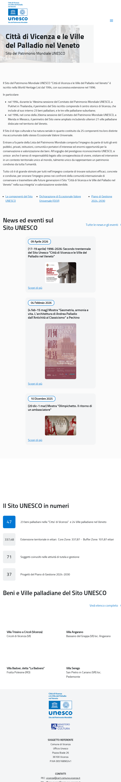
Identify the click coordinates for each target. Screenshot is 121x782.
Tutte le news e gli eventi (102, 225)
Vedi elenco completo (104, 605)
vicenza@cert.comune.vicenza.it (63, 778)
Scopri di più (35, 288)
